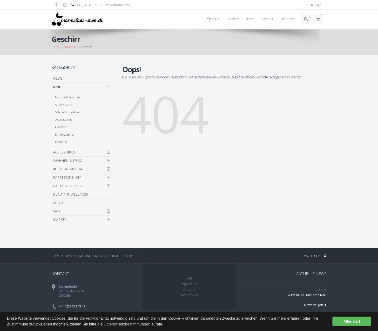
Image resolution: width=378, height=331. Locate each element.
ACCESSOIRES (64, 152)
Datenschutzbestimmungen (127, 324)
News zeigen (315, 305)
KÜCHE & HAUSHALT (69, 169)
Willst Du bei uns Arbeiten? (307, 295)
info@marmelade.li (118, 5)
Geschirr (61, 127)
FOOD (58, 202)
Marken (233, 18)
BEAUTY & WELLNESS (70, 194)
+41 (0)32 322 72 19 (88, 5)
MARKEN (60, 219)
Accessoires (63, 120)
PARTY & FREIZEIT (67, 186)
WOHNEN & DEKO (67, 160)
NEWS (58, 78)
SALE (57, 211)
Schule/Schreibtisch (68, 112)
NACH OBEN (315, 256)
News (250, 18)
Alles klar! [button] (352, 321)
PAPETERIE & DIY (67, 177)
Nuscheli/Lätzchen (67, 97)
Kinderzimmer (64, 135)
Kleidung (61, 142)
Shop (214, 18)
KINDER (69, 47)
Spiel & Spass (64, 105)
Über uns (287, 18)
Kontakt (267, 18)
